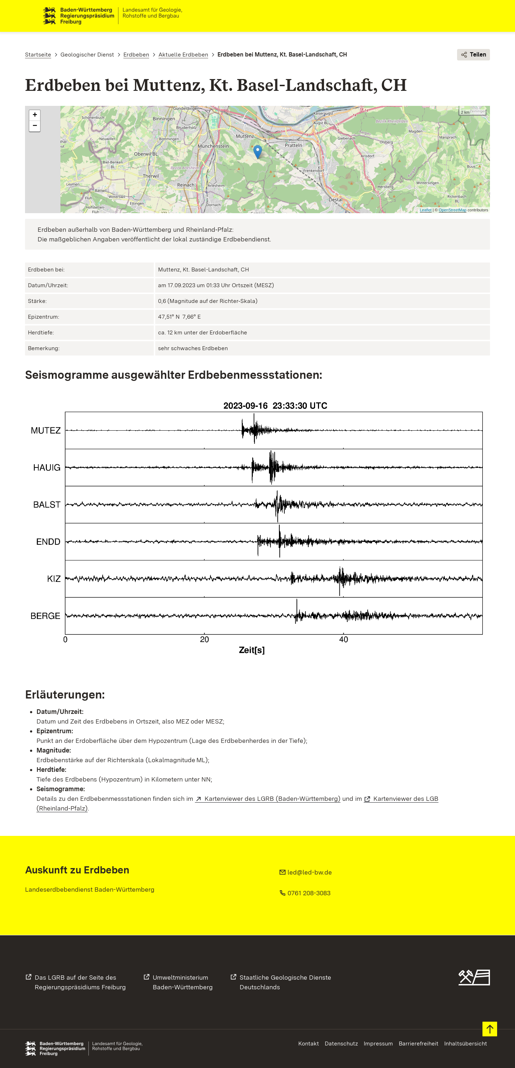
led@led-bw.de (310, 872)
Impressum (378, 1043)
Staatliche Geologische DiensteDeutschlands (285, 982)
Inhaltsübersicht (465, 1043)
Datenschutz (341, 1043)
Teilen (473, 55)
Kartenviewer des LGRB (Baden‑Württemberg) (272, 799)
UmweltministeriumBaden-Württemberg (183, 982)
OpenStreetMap (453, 210)
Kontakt (308, 1043)
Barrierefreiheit (418, 1043)
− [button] (35, 126)
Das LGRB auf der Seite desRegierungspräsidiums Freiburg (80, 982)
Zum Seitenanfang (490, 1029)
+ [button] (35, 116)
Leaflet (426, 210)
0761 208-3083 (309, 893)
